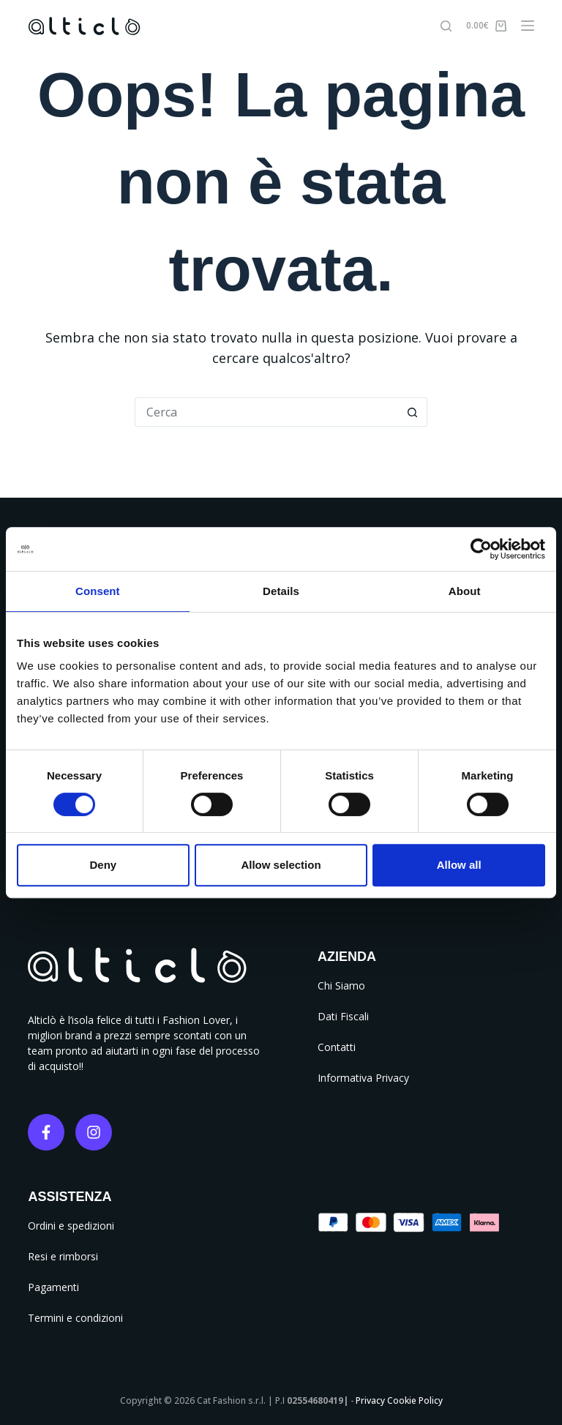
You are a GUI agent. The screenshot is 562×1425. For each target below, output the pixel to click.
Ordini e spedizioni (71, 1226)
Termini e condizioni (75, 1318)
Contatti (337, 1047)
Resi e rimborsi (63, 1256)
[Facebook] (46, 1132)
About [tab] (465, 591)
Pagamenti (53, 1287)
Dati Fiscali (343, 1016)
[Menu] (527, 25)
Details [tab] (281, 591)
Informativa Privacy (363, 1078)
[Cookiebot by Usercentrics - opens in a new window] (481, 549)
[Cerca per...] (266, 412)
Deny (102, 865)
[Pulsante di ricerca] (412, 412)
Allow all (459, 865)
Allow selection (281, 865)
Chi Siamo (341, 985)
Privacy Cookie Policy (399, 1400)
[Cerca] (446, 25)
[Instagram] (93, 1132)
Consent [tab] (97, 591)
